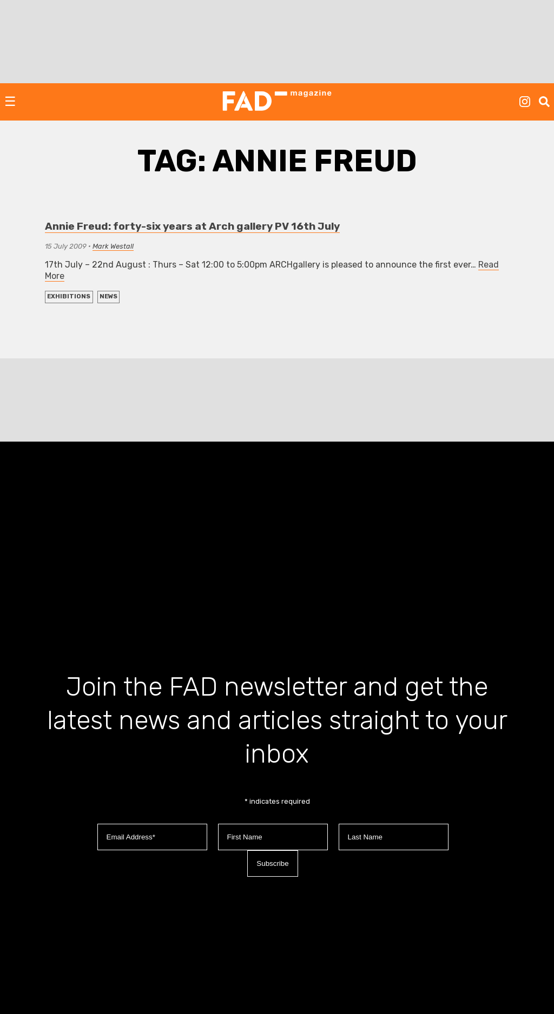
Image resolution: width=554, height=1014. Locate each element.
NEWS (108, 296)
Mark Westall (113, 246)
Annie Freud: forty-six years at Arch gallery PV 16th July (192, 226)
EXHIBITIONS (68, 296)
